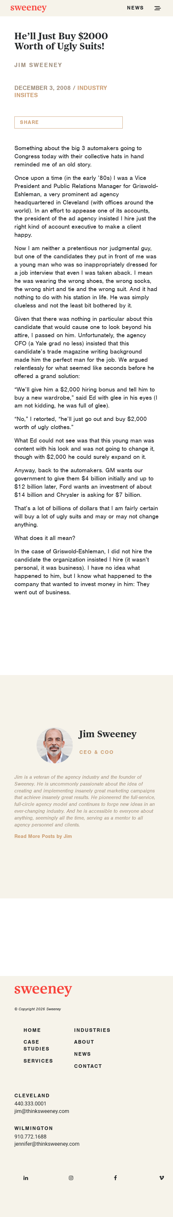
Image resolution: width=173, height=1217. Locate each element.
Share (29, 122)
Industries (92, 1030)
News (82, 1054)
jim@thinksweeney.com (41, 1111)
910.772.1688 (30, 1137)
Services (38, 1061)
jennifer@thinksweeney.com (46, 1144)
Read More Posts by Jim (43, 836)
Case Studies (37, 1045)
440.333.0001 (30, 1104)
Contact (88, 1066)
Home (32, 1030)
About (84, 1042)
